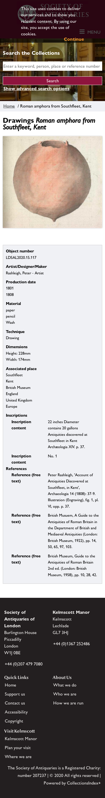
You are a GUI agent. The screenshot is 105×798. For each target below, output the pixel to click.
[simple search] (52, 66)
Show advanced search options (36, 88)
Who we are (64, 694)
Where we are (18, 756)
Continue (74, 39)
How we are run (68, 703)
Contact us (15, 703)
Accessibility (16, 712)
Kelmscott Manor (21, 738)
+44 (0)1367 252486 (71, 643)
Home (9, 106)
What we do (64, 685)
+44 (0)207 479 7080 (24, 664)
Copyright (14, 721)
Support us (15, 694)
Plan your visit (18, 747)
